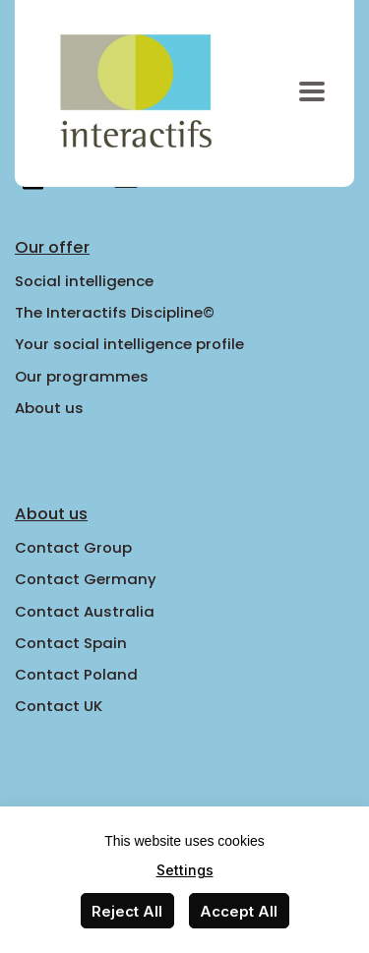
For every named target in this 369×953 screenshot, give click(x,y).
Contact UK (58, 705)
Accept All (238, 911)
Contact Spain (71, 642)
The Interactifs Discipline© (115, 312)
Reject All (127, 911)
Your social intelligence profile (129, 343)
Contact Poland (76, 674)
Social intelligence (84, 280)
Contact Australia (84, 611)
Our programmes (82, 376)
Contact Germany (85, 578)
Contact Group (73, 547)
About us (49, 407)
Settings (185, 870)
